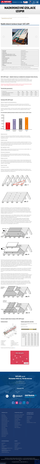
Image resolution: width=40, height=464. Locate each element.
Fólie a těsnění (17, 418)
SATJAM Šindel (4, 427)
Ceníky (2, 444)
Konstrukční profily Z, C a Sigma (31, 422)
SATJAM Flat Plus (4, 435)
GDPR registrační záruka (18, 448)
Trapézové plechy (29, 416)
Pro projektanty (4, 445)
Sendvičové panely (29, 417)
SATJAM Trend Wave (4, 417)
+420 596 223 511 (21, 381)
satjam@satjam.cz (21, 382)
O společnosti (17, 444)
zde (14, 347)
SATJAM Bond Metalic (5, 431)
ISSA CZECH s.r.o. (25, 461)
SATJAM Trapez (4, 436)
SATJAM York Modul (4, 428)
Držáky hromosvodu (17, 427)
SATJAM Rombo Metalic (5, 432)
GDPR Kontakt (17, 449)
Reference (16, 445)
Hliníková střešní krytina (5, 452)
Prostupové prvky (17, 423)
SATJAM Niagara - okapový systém (19, 414)
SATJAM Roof (3, 414)
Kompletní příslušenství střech (14, 17)
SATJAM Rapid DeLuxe (5, 418)
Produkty (5, 17)
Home (2, 17)
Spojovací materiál (17, 422)
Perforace (28, 421)
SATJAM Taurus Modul (5, 426)
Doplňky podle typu (24, 17)
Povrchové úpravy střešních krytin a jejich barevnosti (7, 448)
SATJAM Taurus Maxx (4, 423)
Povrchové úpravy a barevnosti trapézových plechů (6, 450)
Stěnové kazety (29, 418)
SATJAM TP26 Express (5, 422)
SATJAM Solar (16, 426)
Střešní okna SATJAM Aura (18, 417)
